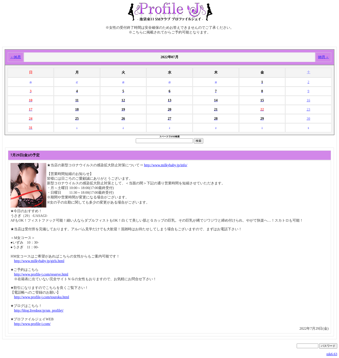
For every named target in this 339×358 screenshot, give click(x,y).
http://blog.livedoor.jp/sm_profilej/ (38, 310)
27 (77, 82)
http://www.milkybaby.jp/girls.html (39, 261)
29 (169, 82)
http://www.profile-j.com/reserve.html (41, 274)
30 (216, 82)
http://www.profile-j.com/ (32, 324)
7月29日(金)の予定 (25, 155)
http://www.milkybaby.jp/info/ (165, 165)
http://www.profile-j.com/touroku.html (41, 297)
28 (123, 82)
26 (31, 82)
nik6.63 (332, 354)
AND (173, 136)
